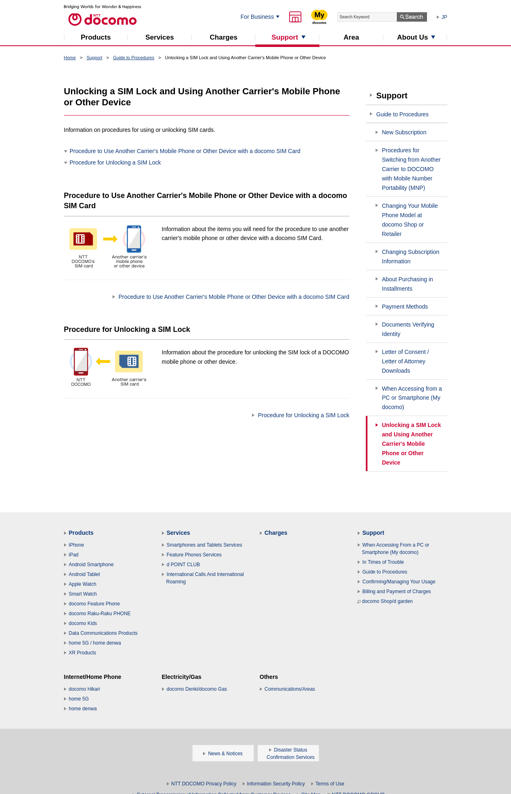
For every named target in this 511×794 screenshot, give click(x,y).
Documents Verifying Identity (408, 329)
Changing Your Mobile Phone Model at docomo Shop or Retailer (410, 219)
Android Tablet (84, 574)
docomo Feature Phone (94, 604)
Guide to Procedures (133, 57)
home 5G (79, 699)
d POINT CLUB (183, 564)
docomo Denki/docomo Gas (197, 689)
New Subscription (404, 132)
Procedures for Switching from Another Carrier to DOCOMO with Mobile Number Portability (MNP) (411, 169)
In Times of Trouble (383, 562)
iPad (74, 555)
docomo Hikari (84, 689)
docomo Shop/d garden (385, 601)
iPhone (76, 545)
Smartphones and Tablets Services (204, 545)
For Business (257, 16)
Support (94, 57)
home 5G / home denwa (95, 643)
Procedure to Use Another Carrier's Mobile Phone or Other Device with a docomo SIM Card (185, 151)
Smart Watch (83, 594)
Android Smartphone (91, 564)
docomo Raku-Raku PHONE (100, 613)
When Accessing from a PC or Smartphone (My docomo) (412, 398)
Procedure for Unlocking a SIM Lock (115, 162)
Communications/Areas (290, 689)
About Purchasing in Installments (407, 284)
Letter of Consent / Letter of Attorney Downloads (405, 361)
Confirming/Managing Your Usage (399, 582)
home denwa (83, 709)
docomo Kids (83, 623)
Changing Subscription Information (411, 257)
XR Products (82, 653)
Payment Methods (405, 306)
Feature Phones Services (194, 555)
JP (444, 17)
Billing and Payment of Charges (397, 591)
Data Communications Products (103, 633)
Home (70, 57)
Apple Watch (83, 584)
